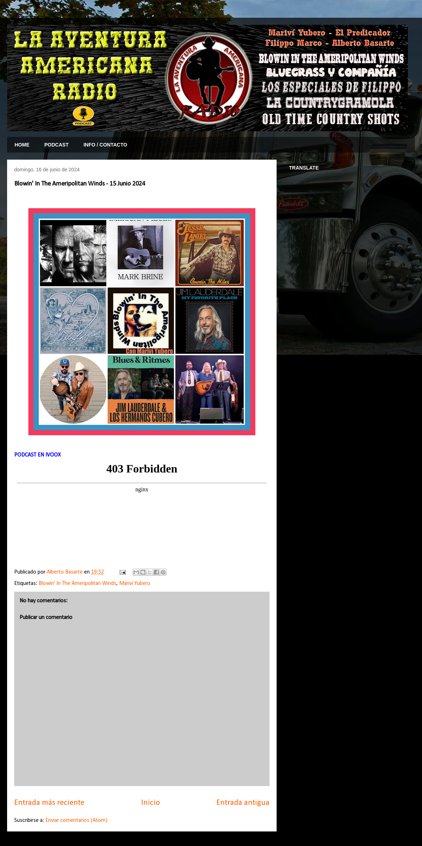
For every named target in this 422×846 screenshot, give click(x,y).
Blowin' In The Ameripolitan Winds (77, 583)
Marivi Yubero (134, 583)
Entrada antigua (243, 803)
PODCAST (56, 145)
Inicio (150, 803)
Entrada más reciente (49, 803)
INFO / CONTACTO (105, 145)
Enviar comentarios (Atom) (76, 820)
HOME (22, 145)
